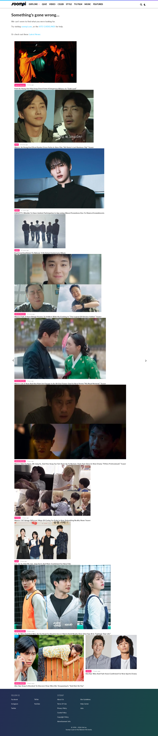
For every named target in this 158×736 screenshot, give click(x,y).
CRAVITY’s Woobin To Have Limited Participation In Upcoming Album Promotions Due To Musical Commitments (59, 213)
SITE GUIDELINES (47, 26)
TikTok (36, 699)
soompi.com (26, 26)
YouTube (37, 704)
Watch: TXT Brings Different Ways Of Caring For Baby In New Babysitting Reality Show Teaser (52, 520)
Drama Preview (20, 85)
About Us (60, 699)
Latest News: (35, 34)
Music (87, 4)
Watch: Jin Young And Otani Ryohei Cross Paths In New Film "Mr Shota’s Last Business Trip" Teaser (54, 147)
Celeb (61, 4)
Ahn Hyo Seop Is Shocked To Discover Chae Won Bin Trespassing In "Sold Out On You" (49, 686)
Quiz (44, 4)
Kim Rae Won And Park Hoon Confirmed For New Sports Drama (111, 674)
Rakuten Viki (83, 730)
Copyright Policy (63, 717)
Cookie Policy (62, 713)
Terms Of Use (62, 704)
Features (98, 4)
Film (16, 144)
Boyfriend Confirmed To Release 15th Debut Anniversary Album (40, 253)
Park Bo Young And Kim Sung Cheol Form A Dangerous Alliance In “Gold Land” (45, 88)
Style (69, 4)
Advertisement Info (64, 721)
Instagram (14, 704)
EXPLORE (33, 4)
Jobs (81, 708)
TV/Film (17, 517)
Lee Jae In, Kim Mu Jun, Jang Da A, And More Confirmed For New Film (42, 564)
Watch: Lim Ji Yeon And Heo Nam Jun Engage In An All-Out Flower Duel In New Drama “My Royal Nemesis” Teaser (60, 383)
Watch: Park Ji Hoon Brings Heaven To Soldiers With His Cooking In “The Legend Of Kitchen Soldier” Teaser (57, 317)
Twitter (13, 708)
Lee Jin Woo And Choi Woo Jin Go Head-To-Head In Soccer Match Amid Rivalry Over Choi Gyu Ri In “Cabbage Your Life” (62, 634)
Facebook (14, 699)
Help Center (84, 704)
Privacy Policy (62, 708)
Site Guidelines (85, 699)
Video (52, 4)
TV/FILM (78, 4)
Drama (88, 671)
